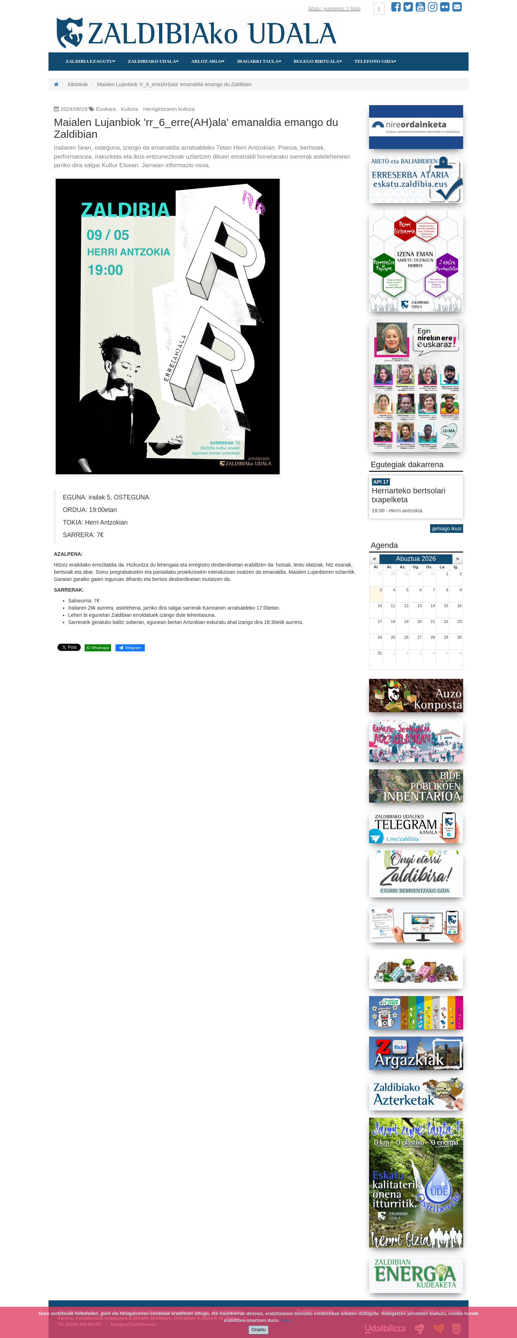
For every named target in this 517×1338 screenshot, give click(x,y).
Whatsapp (98, 647)
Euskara (106, 109)
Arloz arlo (207, 61)
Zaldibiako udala (153, 61)
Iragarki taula (259, 61)
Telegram (130, 647)
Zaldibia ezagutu (90, 61)
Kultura (129, 109)
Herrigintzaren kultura (169, 109)
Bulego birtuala (318, 61)
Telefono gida (375, 61)
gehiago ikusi (446, 528)
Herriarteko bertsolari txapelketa (409, 495)
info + (287, 1320)
